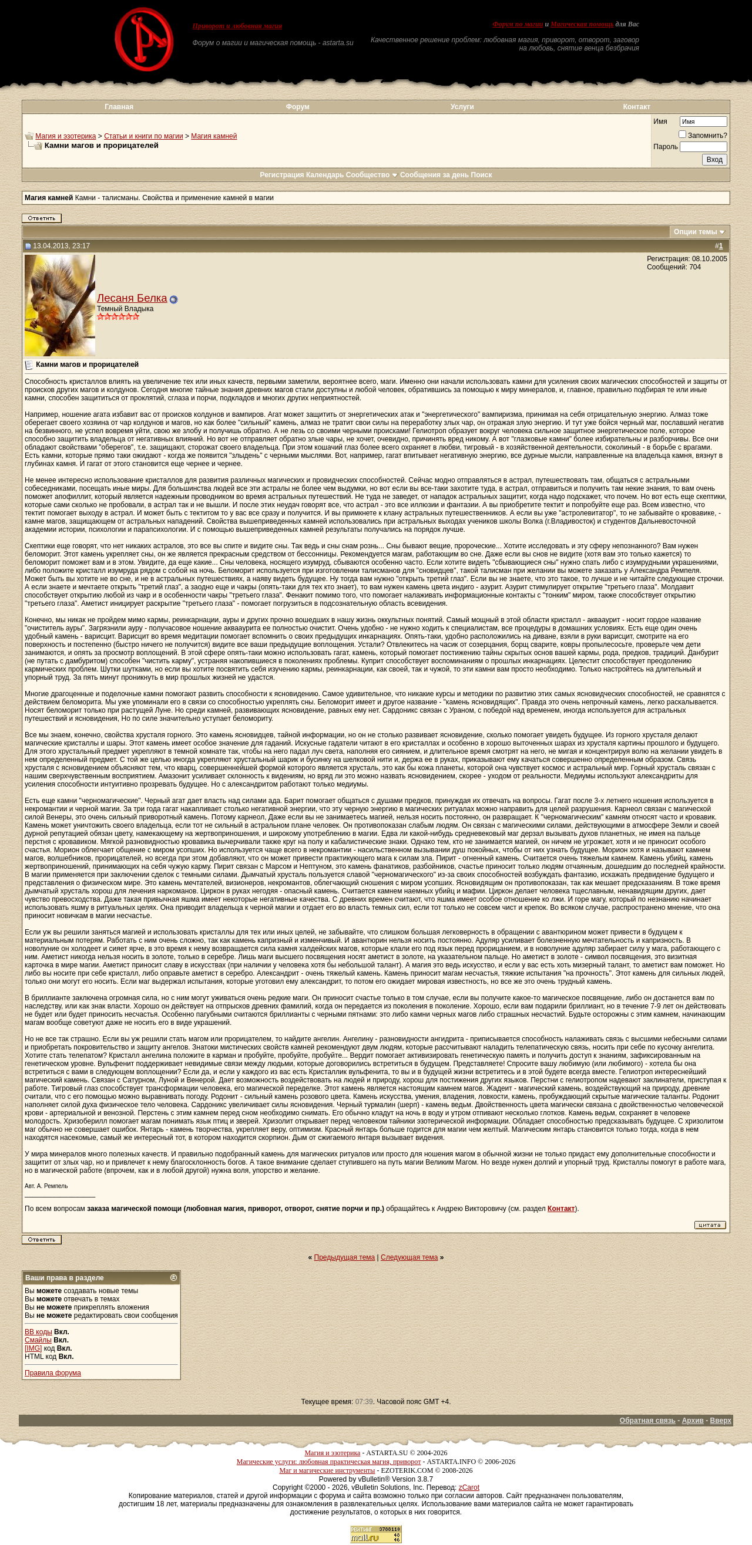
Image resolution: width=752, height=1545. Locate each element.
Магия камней (214, 136)
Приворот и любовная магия (238, 26)
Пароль (665, 147)
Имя (660, 121)
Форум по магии (517, 24)
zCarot (469, 1487)
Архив (693, 1420)
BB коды (38, 1332)
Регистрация (282, 175)
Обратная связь (648, 1420)
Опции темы (695, 232)
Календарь (325, 175)
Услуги (462, 107)
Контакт (636, 107)
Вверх (720, 1420)
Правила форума (53, 1373)
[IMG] (33, 1348)
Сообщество (372, 175)
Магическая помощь (581, 24)
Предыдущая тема (344, 1257)
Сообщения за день (434, 175)
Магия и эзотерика (65, 136)
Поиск (481, 175)
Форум (298, 107)
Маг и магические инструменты (327, 1470)
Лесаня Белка (132, 298)
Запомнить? (703, 135)
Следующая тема (409, 1257)
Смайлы (38, 1340)
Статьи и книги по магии (143, 136)
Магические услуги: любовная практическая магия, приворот (329, 1462)
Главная (119, 107)
